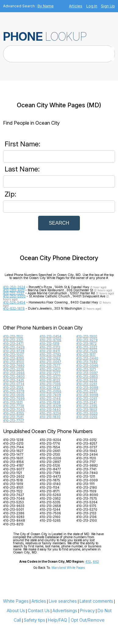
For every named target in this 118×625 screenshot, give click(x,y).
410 (88, 561)
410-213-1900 (86, 336)
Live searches (63, 601)
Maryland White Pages (68, 567)
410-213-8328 (50, 406)
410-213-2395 (86, 406)
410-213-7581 (13, 417)
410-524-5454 (14, 302)
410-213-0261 (86, 384)
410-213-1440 (50, 409)
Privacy (87, 610)
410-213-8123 (50, 380)
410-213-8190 (13, 358)
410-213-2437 (50, 369)
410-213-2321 (13, 340)
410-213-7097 (13, 293)
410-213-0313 (50, 347)
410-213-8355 (13, 413)
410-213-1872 (86, 343)
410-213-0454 (50, 336)
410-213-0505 (13, 395)
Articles (75, 6)
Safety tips (34, 620)
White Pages (16, 601)
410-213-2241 (86, 402)
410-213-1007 (13, 354)
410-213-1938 (50, 402)
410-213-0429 (14, 347)
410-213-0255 (86, 417)
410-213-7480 (87, 362)
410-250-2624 (14, 287)
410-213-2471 (13, 343)
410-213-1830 (50, 417)
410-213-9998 (87, 395)
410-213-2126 (13, 387)
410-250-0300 (14, 296)
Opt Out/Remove (88, 620)
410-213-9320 (87, 413)
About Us (16, 610)
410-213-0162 (50, 358)
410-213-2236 (13, 369)
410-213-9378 (13, 391)
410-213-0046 (87, 365)
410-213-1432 (50, 387)
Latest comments (96, 601)
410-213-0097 (87, 373)
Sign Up (108, 6)
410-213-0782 (50, 354)
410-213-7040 (14, 409)
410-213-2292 (86, 380)
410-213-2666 (14, 373)
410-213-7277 (50, 373)
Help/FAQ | (59, 620)
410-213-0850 (87, 376)
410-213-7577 (50, 365)
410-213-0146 (50, 398)
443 (96, 561)
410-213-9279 (87, 340)
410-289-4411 (13, 290)
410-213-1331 (13, 402)
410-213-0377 (50, 376)
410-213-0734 (13, 384)
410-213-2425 (13, 380)
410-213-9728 (13, 351)
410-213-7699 (14, 398)
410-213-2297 (86, 391)
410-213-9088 (87, 387)
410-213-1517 (86, 354)
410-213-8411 (50, 351)
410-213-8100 (13, 362)
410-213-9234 (50, 413)
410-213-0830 (14, 376)
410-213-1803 (86, 409)
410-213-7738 (13, 406)
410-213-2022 (86, 347)
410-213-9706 (50, 340)
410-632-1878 (14, 308)
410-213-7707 (13, 420)
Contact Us (39, 610)
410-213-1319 (49, 343)
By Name (46, 6)
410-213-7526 (86, 351)
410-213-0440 (87, 358)
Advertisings (64, 610)
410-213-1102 (13, 336)
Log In (91, 6)
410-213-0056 (50, 391)
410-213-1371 (86, 369)
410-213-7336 (50, 384)
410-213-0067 (50, 362)
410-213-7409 (50, 395)
